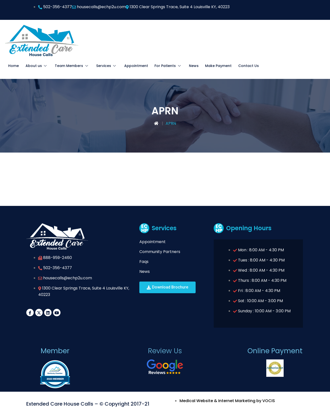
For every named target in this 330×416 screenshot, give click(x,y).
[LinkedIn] (48, 312)
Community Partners (159, 252)
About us (35, 65)
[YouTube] (56, 312)
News (185, 65)
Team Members (69, 65)
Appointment (130, 65)
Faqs (144, 261)
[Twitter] (39, 312)
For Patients (161, 65)
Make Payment (209, 65)
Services (102, 65)
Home (13, 65)
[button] (167, 287)
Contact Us (239, 65)
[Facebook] (30, 312)
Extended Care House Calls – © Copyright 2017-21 (87, 403)
